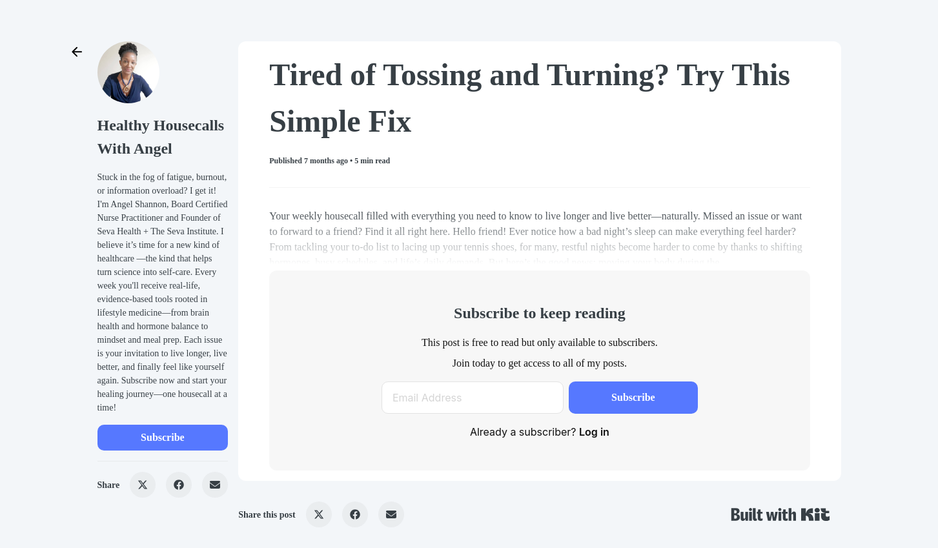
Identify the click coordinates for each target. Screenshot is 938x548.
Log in (594, 431)
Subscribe (163, 437)
